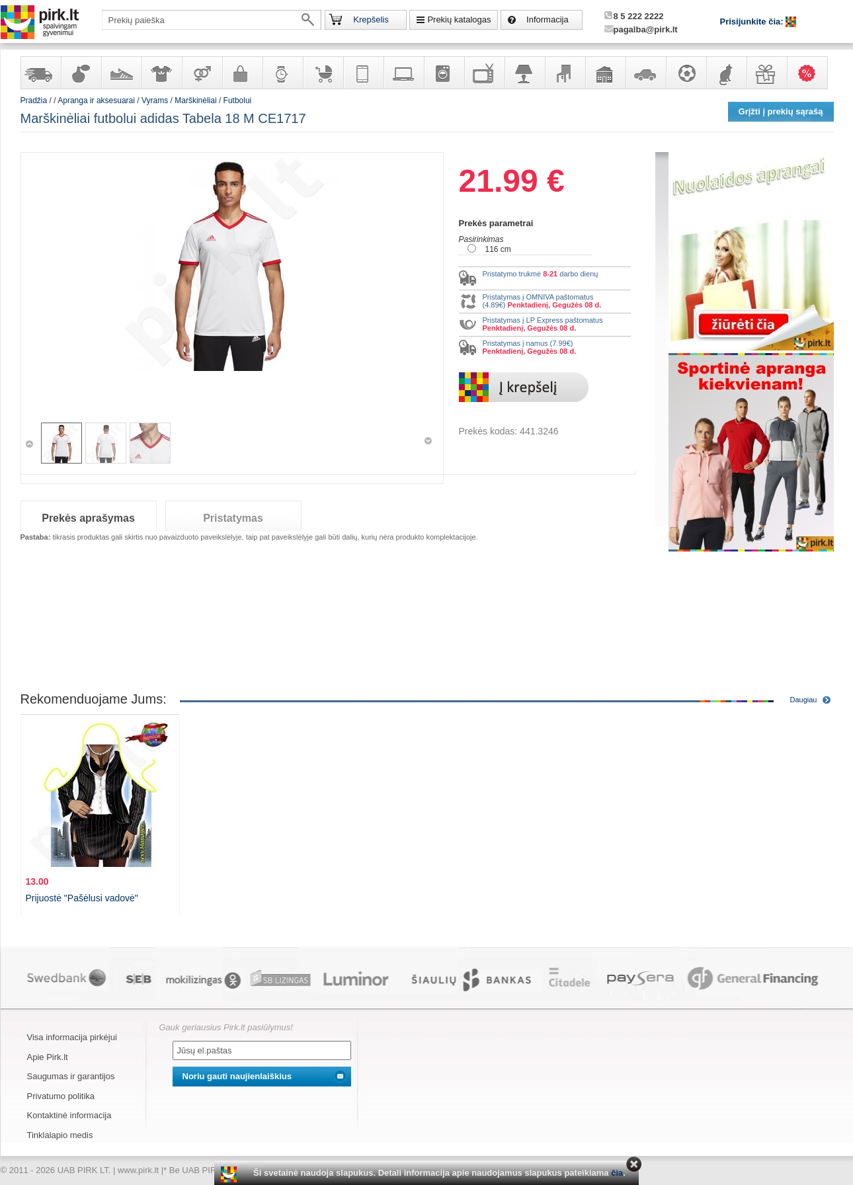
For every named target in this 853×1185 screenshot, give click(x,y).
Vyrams (155, 100)
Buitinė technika (444, 73)
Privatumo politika (61, 1096)
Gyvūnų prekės (726, 73)
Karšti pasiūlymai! (811, 73)
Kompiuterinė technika (403, 73)
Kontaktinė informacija (69, 1115)
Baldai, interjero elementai (565, 73)
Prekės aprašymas (88, 518)
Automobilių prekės (645, 73)
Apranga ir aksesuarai (161, 73)
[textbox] (211, 20)
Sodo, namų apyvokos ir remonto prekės (605, 73)
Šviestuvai (524, 73)
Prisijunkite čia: (753, 21)
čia (617, 1173)
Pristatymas (233, 518)
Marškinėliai (195, 100)
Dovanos (766, 73)
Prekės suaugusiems (202, 73)
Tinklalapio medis (60, 1135)
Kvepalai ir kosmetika (80, 73)
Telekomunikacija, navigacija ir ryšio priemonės (363, 73)
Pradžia (34, 100)
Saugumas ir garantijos (71, 1076)
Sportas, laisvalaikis (686, 73)
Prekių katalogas (459, 19)
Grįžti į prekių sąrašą (781, 111)
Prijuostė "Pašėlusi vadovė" (82, 898)
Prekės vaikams (323, 73)
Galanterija (242, 73)
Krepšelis (370, 19)
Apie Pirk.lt (47, 1057)
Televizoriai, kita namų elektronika (484, 73)
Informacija (547, 19)
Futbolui (237, 100)
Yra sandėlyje (40, 73)
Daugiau (803, 700)
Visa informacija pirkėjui (72, 1037)
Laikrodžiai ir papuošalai (282, 73)
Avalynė (121, 73)
